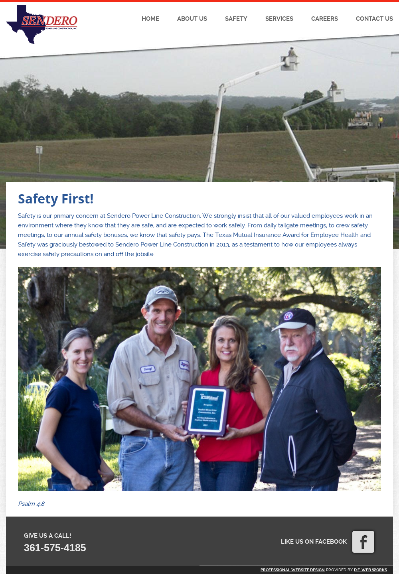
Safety (236, 18)
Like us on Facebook (327, 541)
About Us (192, 18)
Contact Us (374, 18)
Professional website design (293, 570)
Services (279, 18)
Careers (324, 18)
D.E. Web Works (370, 570)
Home (150, 18)
